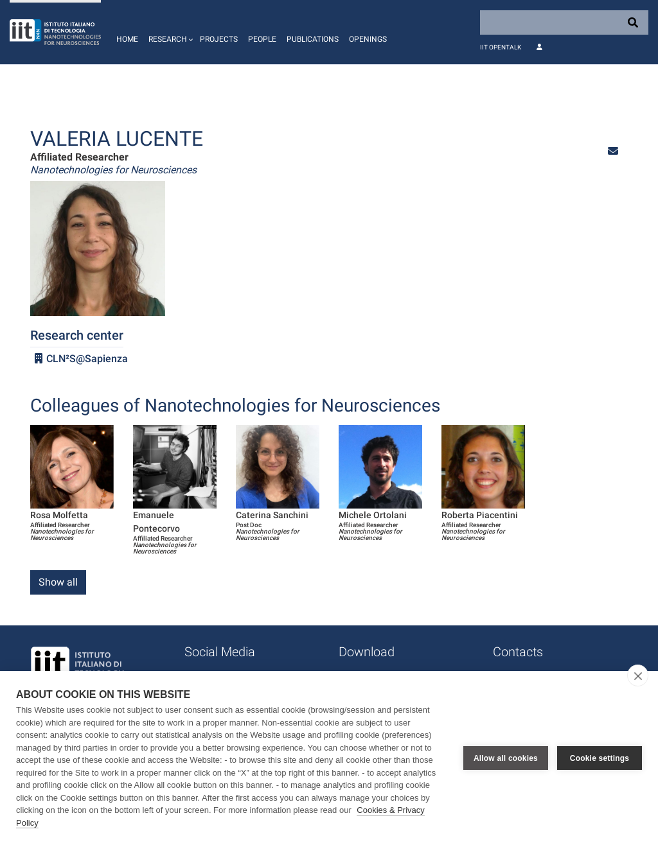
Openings (368, 39)
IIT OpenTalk (500, 47)
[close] (637, 675)
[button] (169, 32)
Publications (313, 39)
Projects (219, 39)
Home (127, 39)
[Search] (564, 22)
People (262, 39)
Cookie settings (599, 758)
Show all (58, 582)
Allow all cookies (506, 758)
